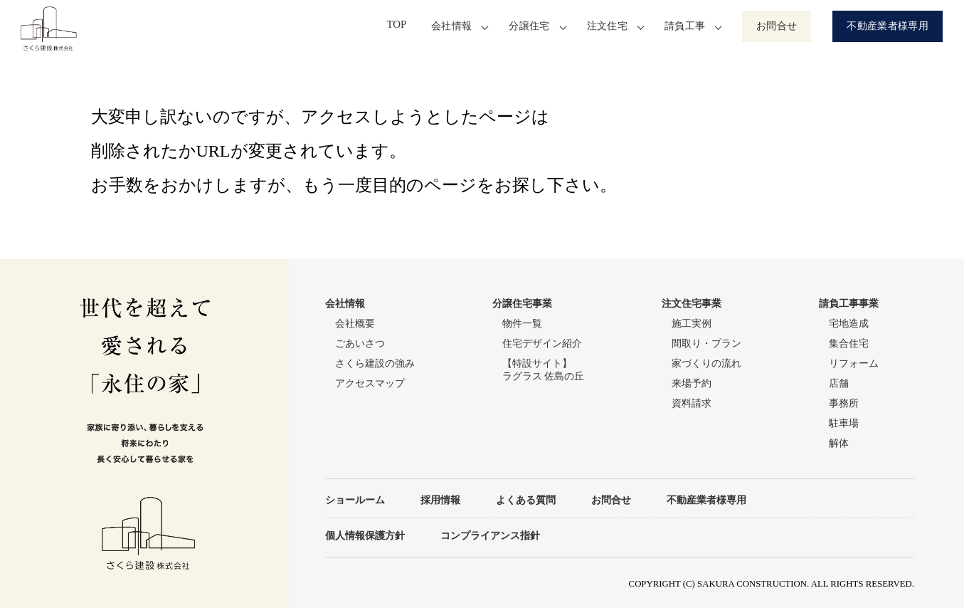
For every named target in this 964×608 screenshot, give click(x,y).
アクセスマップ (370, 383)
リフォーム (854, 363)
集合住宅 (849, 343)
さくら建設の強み (375, 363)
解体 (839, 443)
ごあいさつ (360, 343)
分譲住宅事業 (522, 303)
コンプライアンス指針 (490, 535)
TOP (400, 26)
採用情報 (440, 499)
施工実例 (691, 323)
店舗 (839, 383)
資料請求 (691, 403)
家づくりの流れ (706, 363)
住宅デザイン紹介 (542, 343)
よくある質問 (526, 499)
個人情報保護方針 (365, 535)
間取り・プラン (706, 343)
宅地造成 (849, 323)
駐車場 (844, 423)
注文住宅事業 (691, 303)
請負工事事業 (849, 303)
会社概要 (355, 323)
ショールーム (355, 499)
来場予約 (691, 383)
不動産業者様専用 (887, 26)
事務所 (844, 403)
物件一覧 (522, 323)
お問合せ (776, 26)
